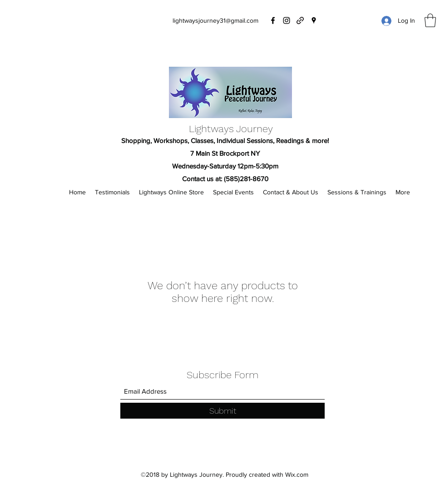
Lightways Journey (231, 128)
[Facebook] (272, 20)
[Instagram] (286, 20)
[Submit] (222, 411)
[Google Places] (313, 20)
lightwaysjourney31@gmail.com (215, 20)
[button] (430, 20)
